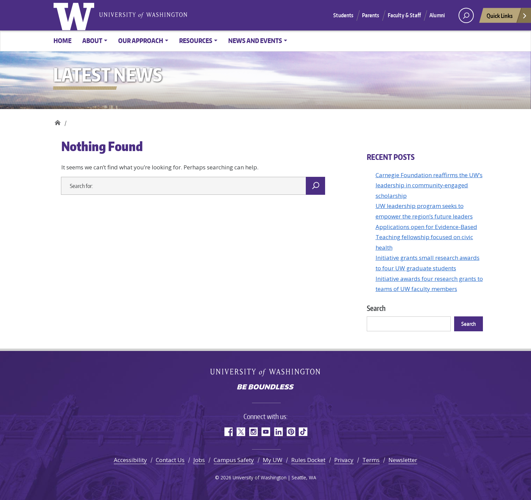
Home (62, 40)
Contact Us (170, 460)
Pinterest (290, 431)
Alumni (437, 15)
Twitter (240, 431)
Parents (370, 15)
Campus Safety (234, 460)
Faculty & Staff (404, 15)
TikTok (303, 431)
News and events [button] (255, 40)
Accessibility (130, 460)
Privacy (344, 460)
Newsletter (402, 460)
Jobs (199, 460)
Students (343, 15)
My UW (272, 460)
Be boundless (265, 387)
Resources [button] (195, 40)
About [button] (92, 40)
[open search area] (466, 15)
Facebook (228, 431)
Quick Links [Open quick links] (507, 17)
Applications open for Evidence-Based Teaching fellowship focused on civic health (426, 237)
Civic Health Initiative (57, 121)
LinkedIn (278, 431)
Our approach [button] (140, 40)
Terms (371, 460)
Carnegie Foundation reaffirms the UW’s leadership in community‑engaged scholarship (429, 185)
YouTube (265, 431)
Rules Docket (308, 460)
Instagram (253, 431)
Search (376, 308)
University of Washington (75, 15)
